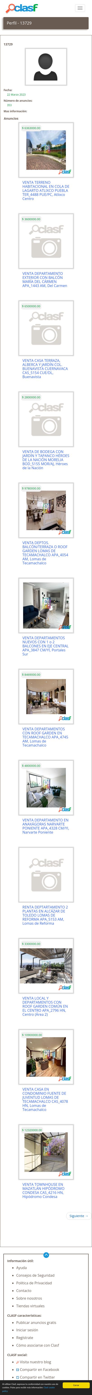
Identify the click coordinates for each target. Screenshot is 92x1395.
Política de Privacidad (34, 1283)
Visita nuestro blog (33, 1361)
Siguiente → (79, 1215)
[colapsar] (80, 8)
